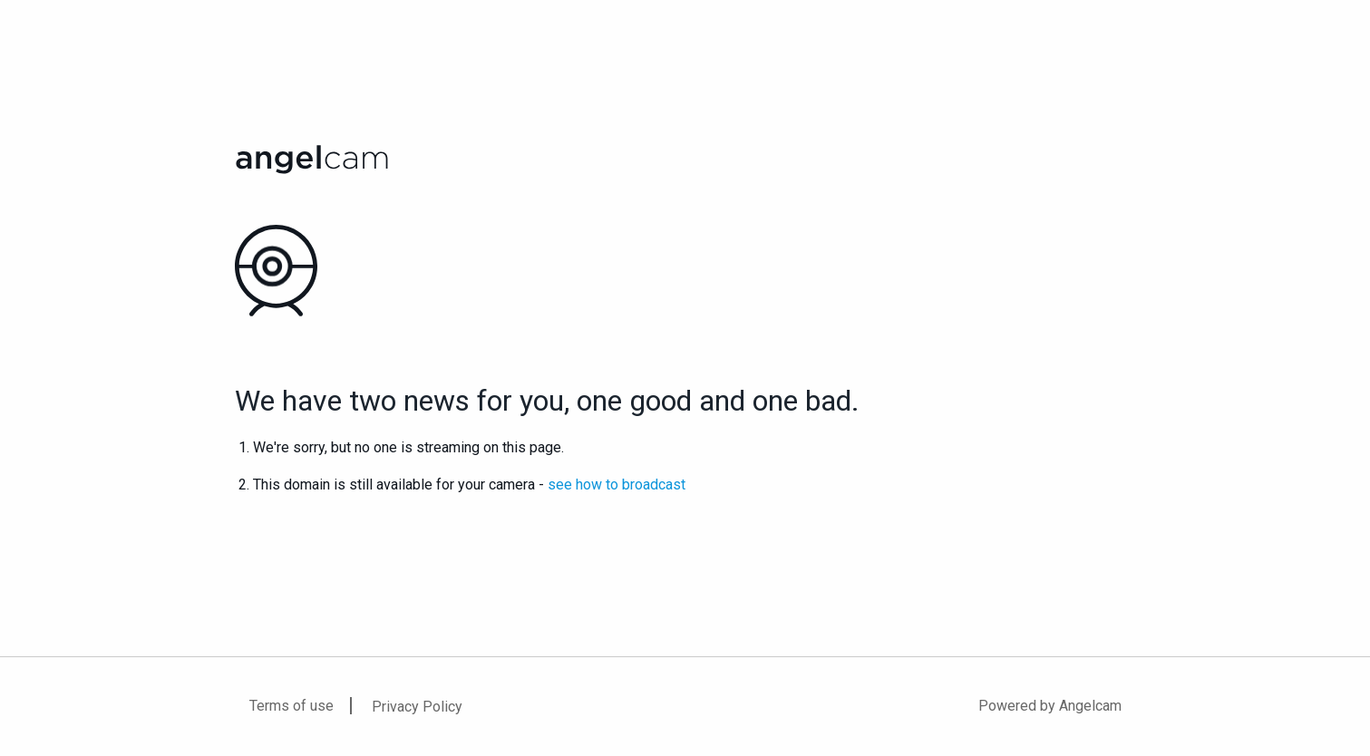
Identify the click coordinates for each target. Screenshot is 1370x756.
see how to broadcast (616, 484)
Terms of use (291, 705)
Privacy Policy (417, 706)
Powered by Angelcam (1050, 705)
